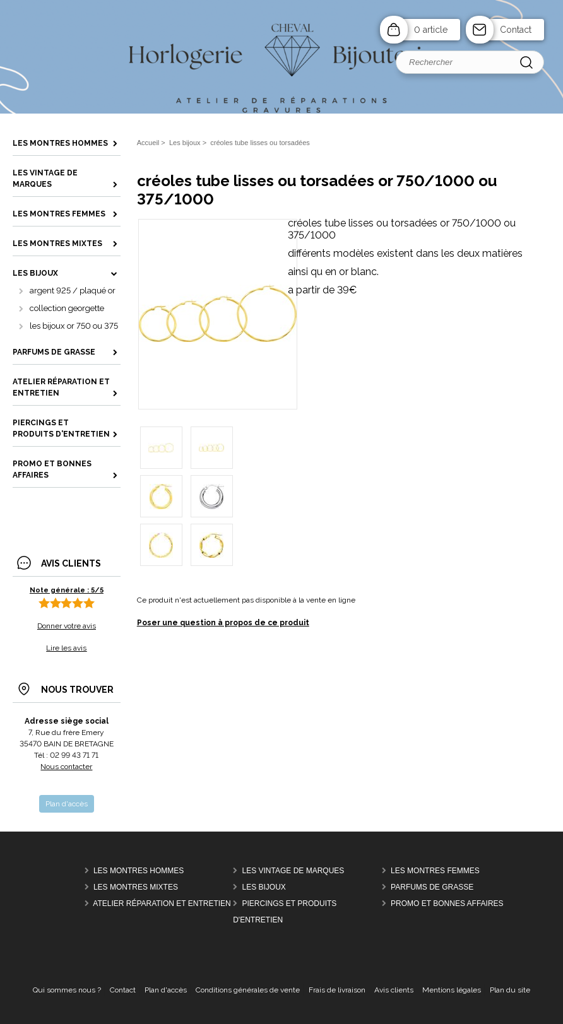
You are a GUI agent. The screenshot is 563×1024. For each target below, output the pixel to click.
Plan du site (510, 990)
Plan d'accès (166, 990)
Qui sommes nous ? (67, 990)
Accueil (148, 142)
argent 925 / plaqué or (73, 290)
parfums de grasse (432, 887)
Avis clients (393, 990)
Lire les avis (66, 648)
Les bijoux (264, 887)
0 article (430, 30)
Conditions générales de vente (248, 990)
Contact (515, 30)
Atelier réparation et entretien (161, 903)
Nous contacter (66, 766)
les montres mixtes (135, 887)
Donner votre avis (66, 625)
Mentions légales (451, 990)
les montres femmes (435, 870)
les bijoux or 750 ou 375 (74, 326)
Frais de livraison (337, 990)
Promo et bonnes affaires (447, 903)
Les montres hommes (138, 870)
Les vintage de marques (293, 870)
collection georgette (67, 308)
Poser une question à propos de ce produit (223, 622)
